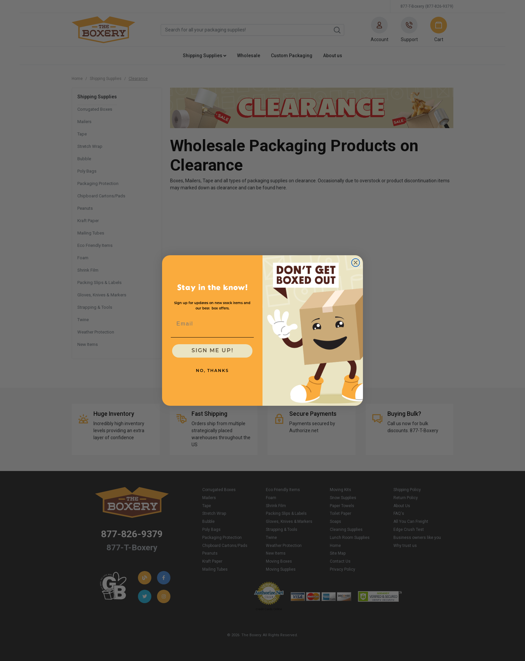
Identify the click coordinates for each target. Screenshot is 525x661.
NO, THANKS (212, 371)
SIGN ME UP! (212, 351)
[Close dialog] (356, 263)
